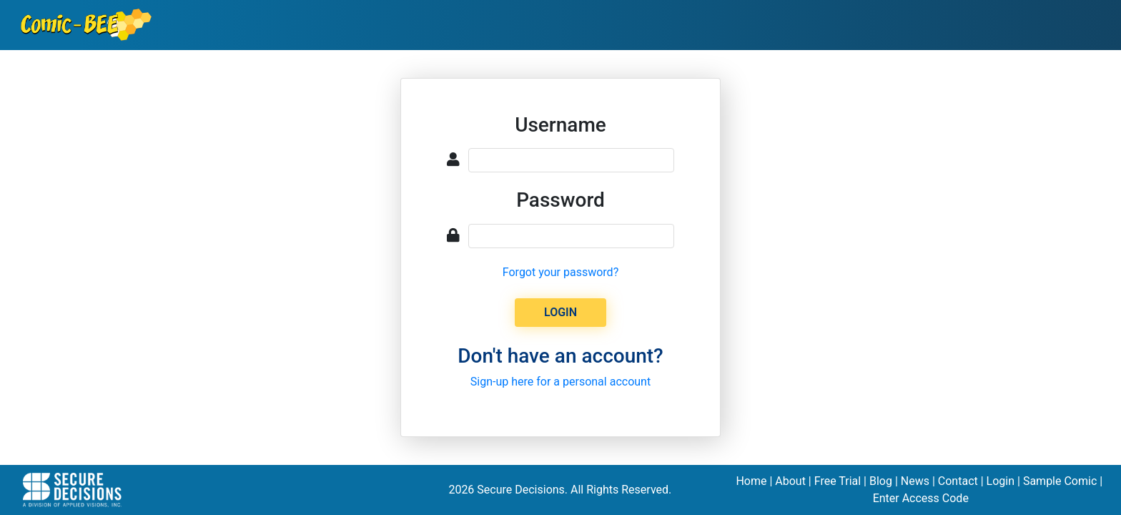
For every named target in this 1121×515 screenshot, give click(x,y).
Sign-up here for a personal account (560, 381)
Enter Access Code (921, 498)
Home (751, 481)
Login (1000, 481)
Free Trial (837, 481)
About (790, 481)
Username (560, 125)
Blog (880, 481)
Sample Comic (1060, 481)
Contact (958, 481)
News (915, 481)
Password (560, 200)
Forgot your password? (560, 272)
